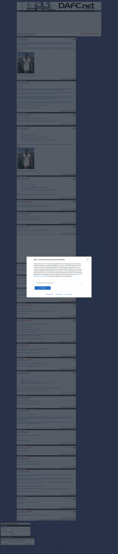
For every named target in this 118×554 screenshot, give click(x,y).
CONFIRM (42, 288)
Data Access (59, 294)
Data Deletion (49, 294)
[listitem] (59, 283)
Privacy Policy (68, 294)
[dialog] (59, 277)
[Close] (88, 259)
